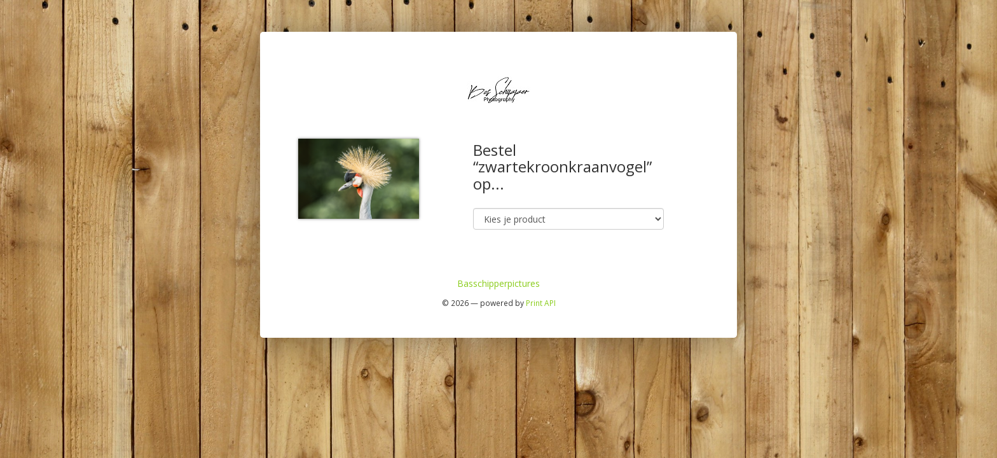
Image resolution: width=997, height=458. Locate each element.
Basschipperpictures (498, 283)
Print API (541, 303)
